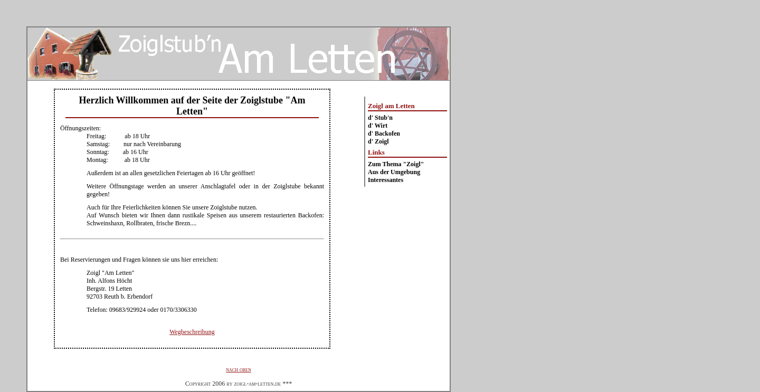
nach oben (238, 369)
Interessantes (385, 180)
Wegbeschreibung (192, 332)
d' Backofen (384, 133)
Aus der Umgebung (394, 172)
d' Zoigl (378, 141)
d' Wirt (377, 125)
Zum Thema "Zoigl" (396, 164)
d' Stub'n (380, 117)
